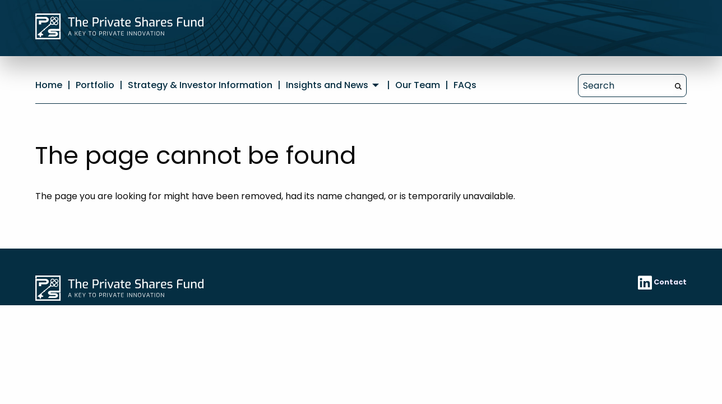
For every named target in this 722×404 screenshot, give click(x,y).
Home (48, 85)
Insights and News (327, 85)
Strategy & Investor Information (200, 85)
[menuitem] (334, 85)
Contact (670, 282)
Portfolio (95, 85)
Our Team (417, 85)
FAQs (464, 85)
